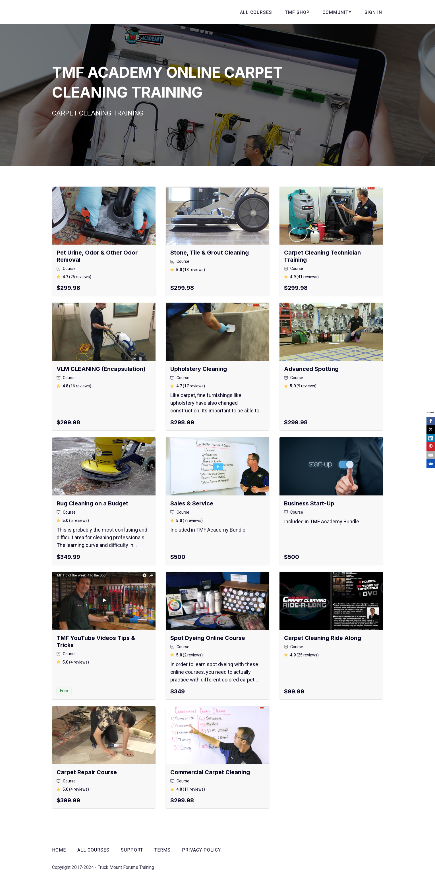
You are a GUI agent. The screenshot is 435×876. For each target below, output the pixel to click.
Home (59, 850)
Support (132, 850)
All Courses (261, 12)
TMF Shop (301, 12)
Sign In (374, 12)
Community (339, 12)
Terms (162, 850)
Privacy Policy (201, 850)
